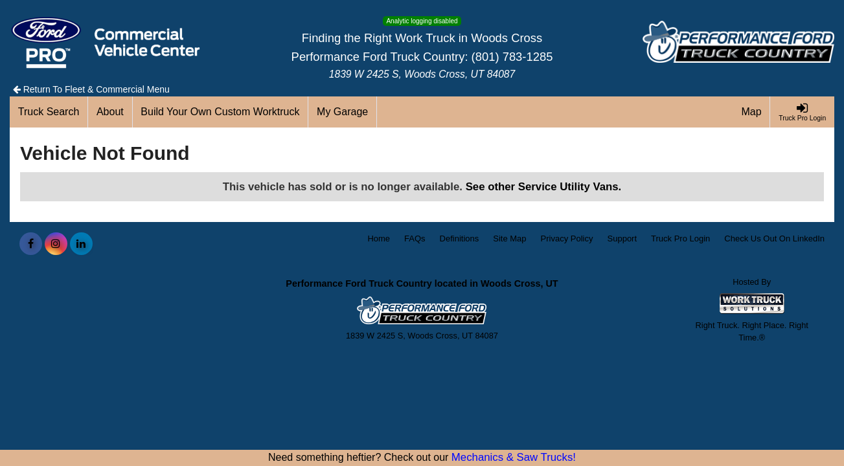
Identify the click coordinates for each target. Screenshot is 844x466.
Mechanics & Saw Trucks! (513, 457)
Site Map (509, 238)
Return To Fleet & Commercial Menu (91, 89)
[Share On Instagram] (56, 244)
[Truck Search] (49, 112)
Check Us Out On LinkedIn (774, 238)
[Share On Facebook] (30, 244)
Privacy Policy (567, 238)
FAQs (415, 238)
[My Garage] (342, 112)
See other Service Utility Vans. (544, 187)
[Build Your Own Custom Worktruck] (221, 112)
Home (378, 238)
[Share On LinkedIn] (81, 244)
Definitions (459, 238)
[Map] (752, 112)
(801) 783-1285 (512, 56)
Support (622, 238)
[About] (110, 112)
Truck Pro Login (680, 238)
